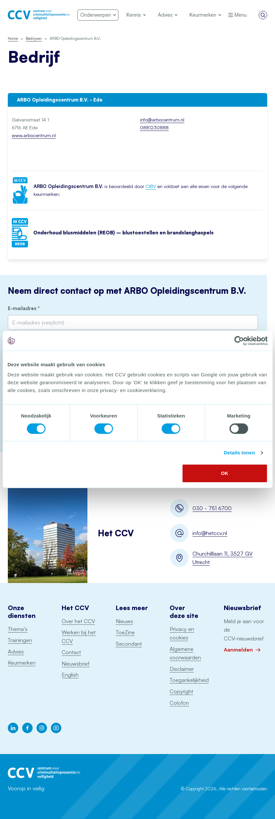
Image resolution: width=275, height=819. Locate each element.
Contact (71, 652)
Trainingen (20, 640)
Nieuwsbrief (75, 663)
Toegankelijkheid (189, 679)
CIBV (150, 186)
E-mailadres (34, 308)
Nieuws (124, 621)
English (70, 674)
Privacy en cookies (182, 633)
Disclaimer (182, 668)
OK (224, 473)
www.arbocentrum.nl (34, 135)
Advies (16, 651)
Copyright (181, 691)
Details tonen (239, 452)
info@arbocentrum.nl (162, 120)
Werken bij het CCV (79, 636)
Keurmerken (22, 662)
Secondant (129, 643)
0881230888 (154, 127)
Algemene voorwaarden (185, 653)
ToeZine (125, 632)
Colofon (179, 702)
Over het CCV (78, 621)
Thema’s (17, 628)
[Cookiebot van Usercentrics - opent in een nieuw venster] (238, 341)
